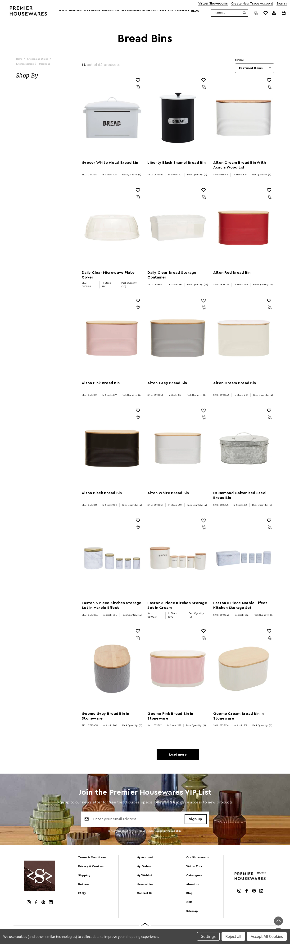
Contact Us (144, 893)
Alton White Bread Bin (168, 493)
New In (63, 10)
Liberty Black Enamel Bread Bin (176, 162)
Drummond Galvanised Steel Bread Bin (239, 495)
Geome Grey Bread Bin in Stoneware (105, 716)
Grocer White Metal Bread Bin (110, 162)
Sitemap (192, 911)
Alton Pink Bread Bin (101, 383)
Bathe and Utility (154, 10)
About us (192, 884)
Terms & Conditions (92, 857)
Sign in (281, 3)
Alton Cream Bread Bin (234, 383)
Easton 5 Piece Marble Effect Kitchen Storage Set (240, 605)
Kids (171, 10)
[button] (44, 75)
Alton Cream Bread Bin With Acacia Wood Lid (239, 165)
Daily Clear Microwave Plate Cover (108, 275)
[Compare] (255, 12)
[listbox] (254, 68)
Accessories (92, 10)
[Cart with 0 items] (283, 13)
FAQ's (82, 893)
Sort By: (239, 60)
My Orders (144, 866)
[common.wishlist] (265, 13)
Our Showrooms (197, 857)
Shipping (84, 875)
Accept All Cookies (267, 936)
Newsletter (145, 884)
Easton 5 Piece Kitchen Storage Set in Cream (177, 605)
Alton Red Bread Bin (232, 272)
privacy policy (172, 831)
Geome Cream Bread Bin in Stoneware (238, 716)
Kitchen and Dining (127, 10)
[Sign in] (274, 13)
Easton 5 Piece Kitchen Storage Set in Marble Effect (111, 605)
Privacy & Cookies (91, 866)
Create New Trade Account (252, 3)
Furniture (75, 10)
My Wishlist (144, 875)
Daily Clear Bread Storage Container (171, 275)
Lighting (107, 10)
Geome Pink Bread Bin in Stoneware (170, 716)
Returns (83, 884)
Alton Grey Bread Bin (167, 383)
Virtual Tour (194, 866)
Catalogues (194, 875)
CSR (189, 902)
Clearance (182, 10)
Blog (195, 10)
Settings (208, 936)
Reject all (233, 936)
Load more (177, 754)
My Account (145, 857)
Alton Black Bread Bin (102, 493)
